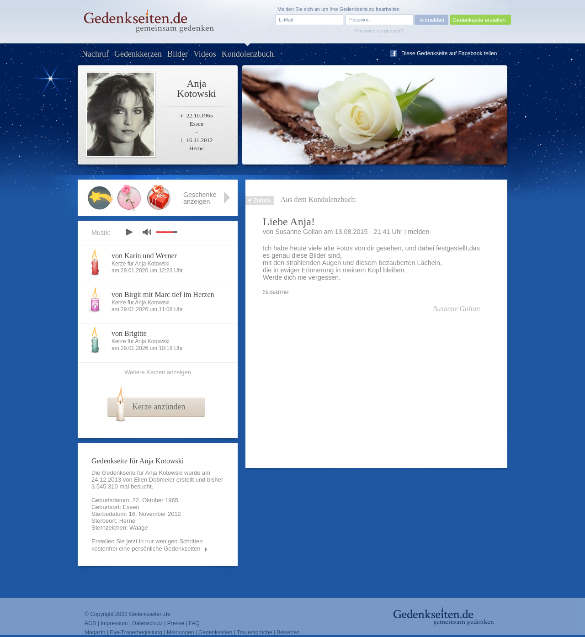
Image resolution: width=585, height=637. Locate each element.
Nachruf (95, 53)
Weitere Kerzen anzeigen (157, 372)
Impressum (114, 623)
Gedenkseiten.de (149, 614)
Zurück (262, 200)
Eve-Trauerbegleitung (136, 632)
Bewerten (288, 632)
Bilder (177, 53)
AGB (90, 623)
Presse (175, 623)
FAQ (194, 623)
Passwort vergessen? (379, 30)
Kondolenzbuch (248, 53)
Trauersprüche (254, 632)
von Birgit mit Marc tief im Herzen (163, 294)
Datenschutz (147, 623)
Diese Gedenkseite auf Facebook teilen (449, 53)
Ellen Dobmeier (154, 479)
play (129, 232)
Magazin (95, 632)
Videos (204, 53)
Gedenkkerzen (138, 53)
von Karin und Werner (144, 256)
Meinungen (180, 632)
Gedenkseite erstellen (478, 20)
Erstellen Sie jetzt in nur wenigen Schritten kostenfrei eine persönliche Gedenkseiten (147, 545)
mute (147, 231)
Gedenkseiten (215, 632)
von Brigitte (129, 333)
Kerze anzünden (158, 406)
